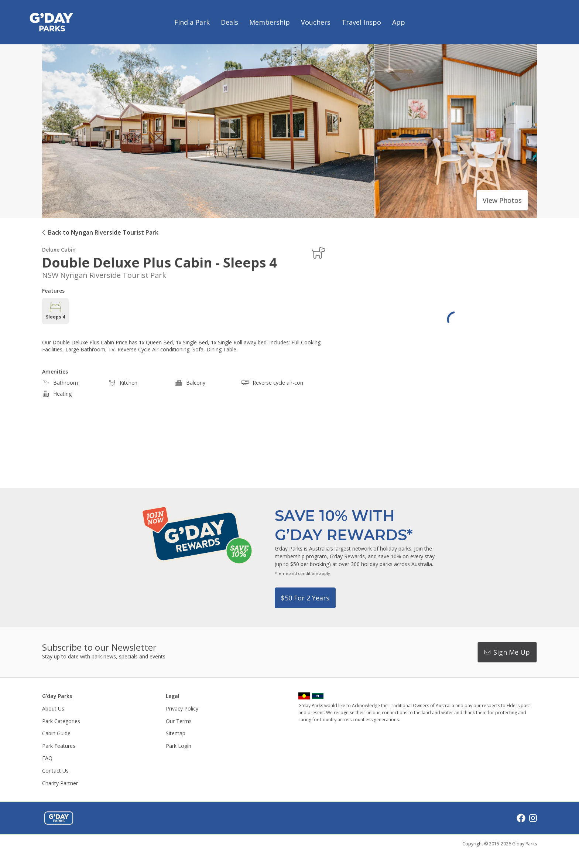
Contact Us (55, 770)
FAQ (47, 758)
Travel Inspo (361, 22)
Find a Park (192, 22)
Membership (269, 22)
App (398, 22)
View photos (502, 200)
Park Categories (61, 721)
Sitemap (175, 733)
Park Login (178, 745)
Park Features (58, 745)
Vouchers (315, 22)
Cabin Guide (56, 733)
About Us (53, 708)
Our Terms (179, 721)
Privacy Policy (182, 708)
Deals (229, 22)
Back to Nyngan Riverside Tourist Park (103, 232)
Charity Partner (60, 783)
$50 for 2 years (305, 597)
